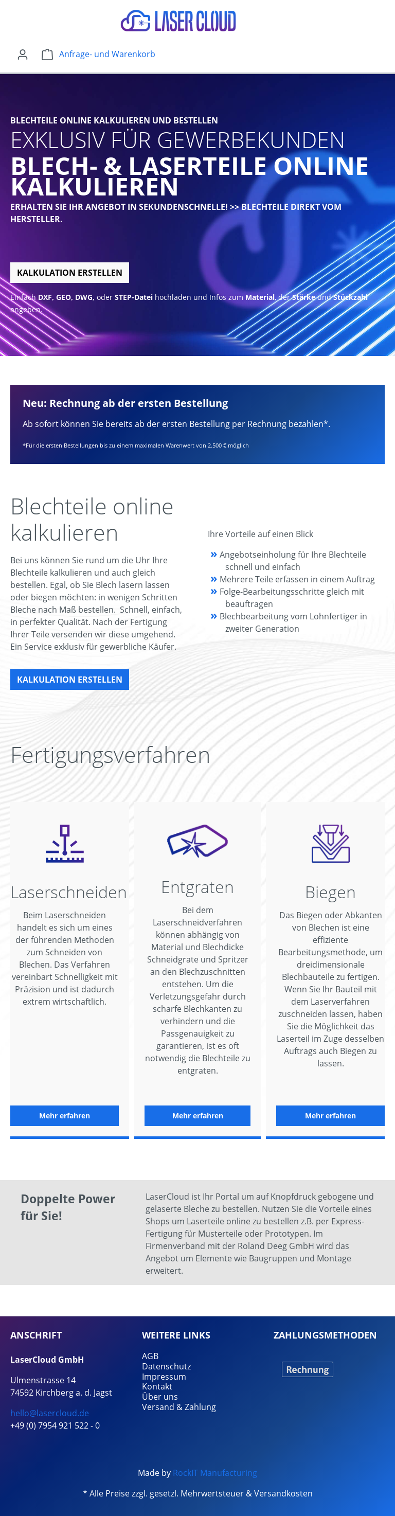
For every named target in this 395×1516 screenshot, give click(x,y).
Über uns (160, 1396)
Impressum (164, 1376)
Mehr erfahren (64, 1115)
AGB (150, 1356)
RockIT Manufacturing (215, 1472)
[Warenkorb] (98, 54)
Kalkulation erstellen (69, 272)
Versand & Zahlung (179, 1407)
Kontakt (157, 1386)
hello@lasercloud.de (49, 1413)
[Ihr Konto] (22, 54)
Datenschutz (166, 1366)
